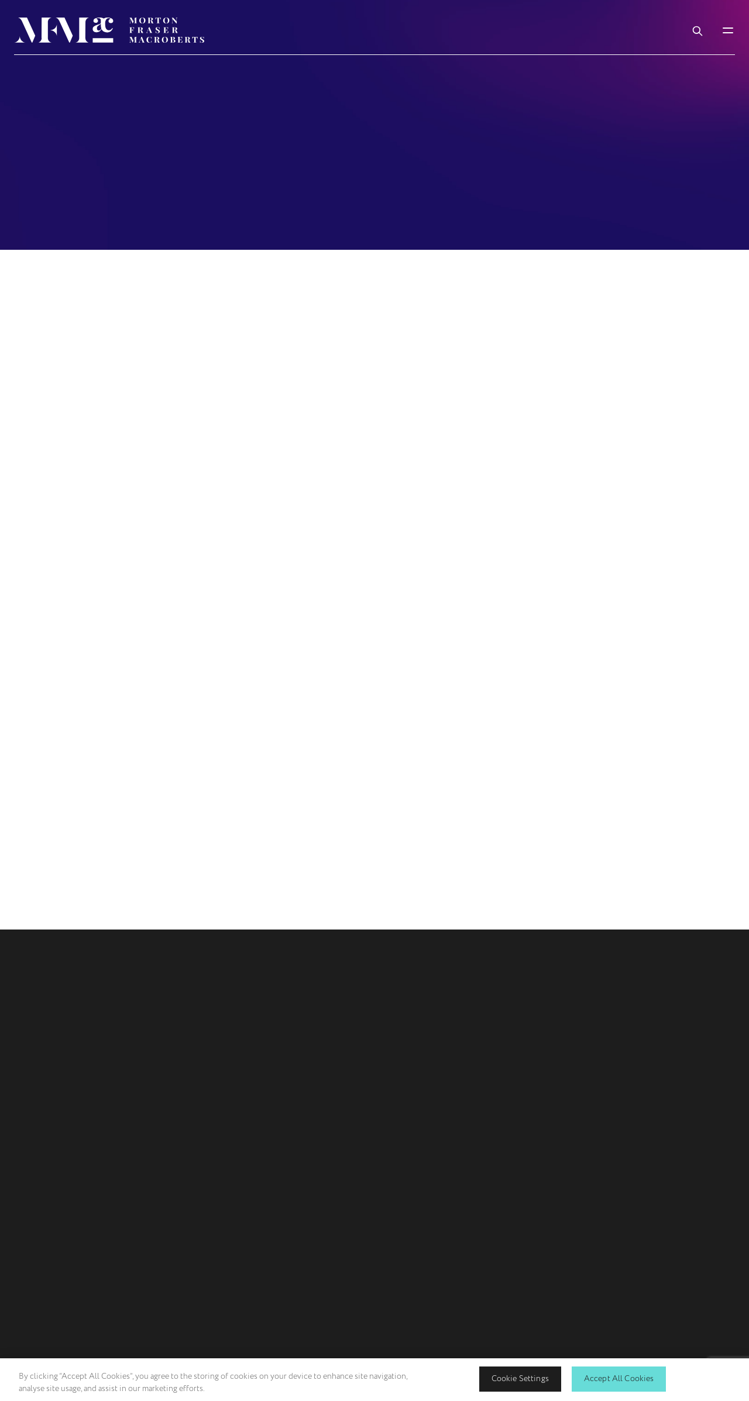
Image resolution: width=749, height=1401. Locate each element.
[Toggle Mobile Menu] (728, 30)
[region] (374, 1379)
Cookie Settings (520, 1378)
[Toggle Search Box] (697, 30)
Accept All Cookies (619, 1378)
